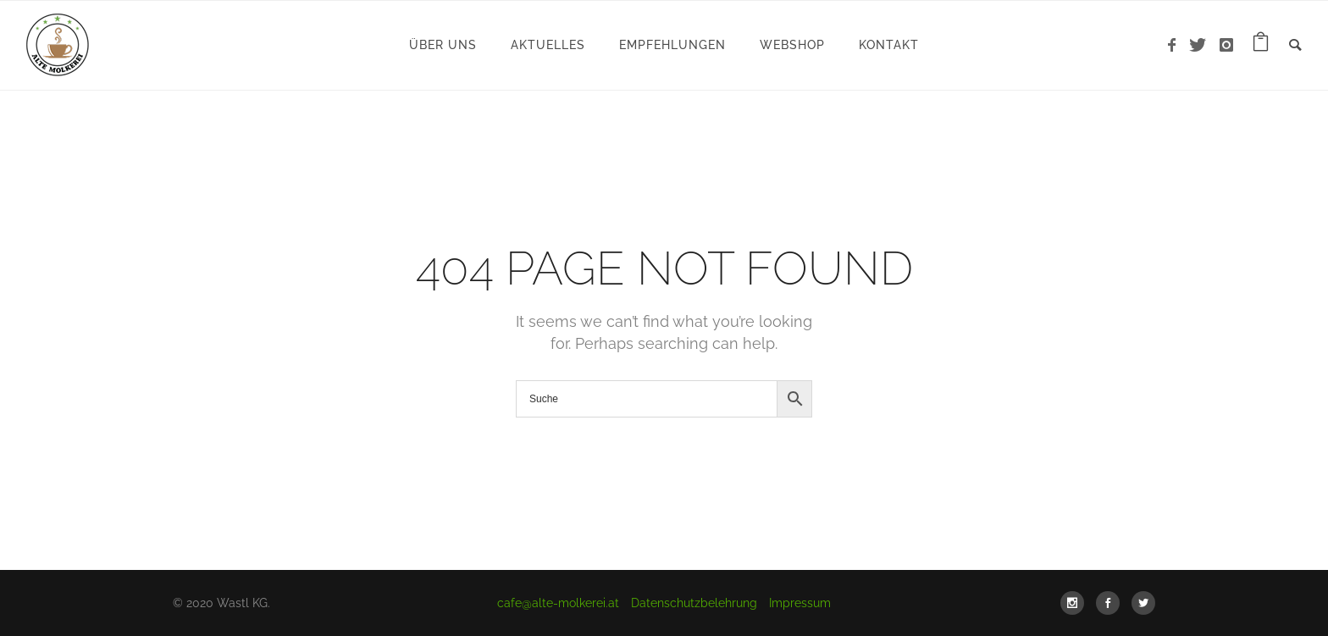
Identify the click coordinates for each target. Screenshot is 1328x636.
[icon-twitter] (1202, 45)
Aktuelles (548, 45)
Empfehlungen (672, 45)
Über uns (443, 45)
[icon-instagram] (1227, 45)
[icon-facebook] (1176, 45)
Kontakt (889, 45)
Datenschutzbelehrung (694, 603)
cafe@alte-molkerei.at (558, 603)
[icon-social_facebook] (1112, 603)
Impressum (800, 603)
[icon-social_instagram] (1076, 603)
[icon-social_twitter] (1143, 603)
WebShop (792, 45)
